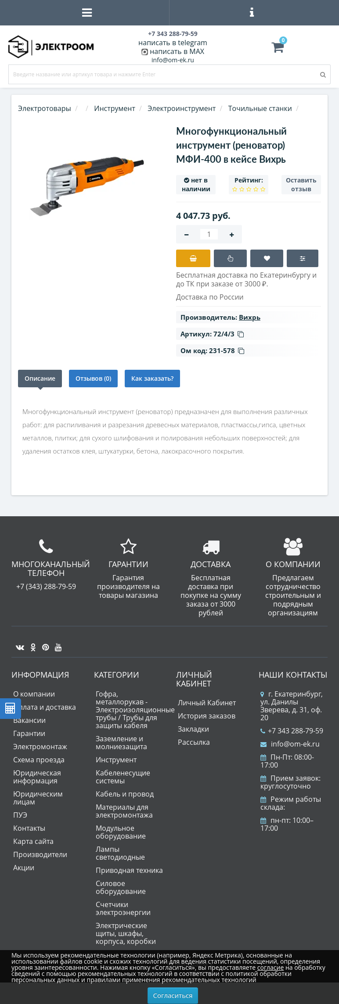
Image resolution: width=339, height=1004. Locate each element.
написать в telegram (172, 42)
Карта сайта (33, 841)
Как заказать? (152, 378)
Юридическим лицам (38, 798)
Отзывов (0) (93, 378)
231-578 (226, 350)
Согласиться (173, 995)
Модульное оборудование (121, 832)
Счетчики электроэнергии (123, 908)
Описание (40, 378)
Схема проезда (39, 760)
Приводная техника (129, 870)
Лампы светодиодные (120, 853)
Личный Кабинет (207, 702)
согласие (270, 967)
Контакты (29, 828)
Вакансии (29, 720)
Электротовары (44, 108)
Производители (40, 854)
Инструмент (116, 760)
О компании (34, 694)
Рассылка (194, 742)
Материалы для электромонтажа (124, 811)
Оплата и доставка (44, 707)
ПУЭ (20, 815)
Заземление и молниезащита (121, 742)
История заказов (206, 716)
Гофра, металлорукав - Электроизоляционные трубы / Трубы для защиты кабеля (135, 709)
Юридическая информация (37, 777)
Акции (23, 867)
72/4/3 (228, 333)
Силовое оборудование (121, 887)
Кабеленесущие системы (123, 777)
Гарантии (29, 733)
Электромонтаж (40, 746)
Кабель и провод (125, 794)
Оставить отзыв (301, 184)
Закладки (193, 729)
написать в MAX (177, 51)
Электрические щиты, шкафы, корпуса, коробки (126, 933)
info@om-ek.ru (172, 60)
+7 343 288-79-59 (291, 731)
